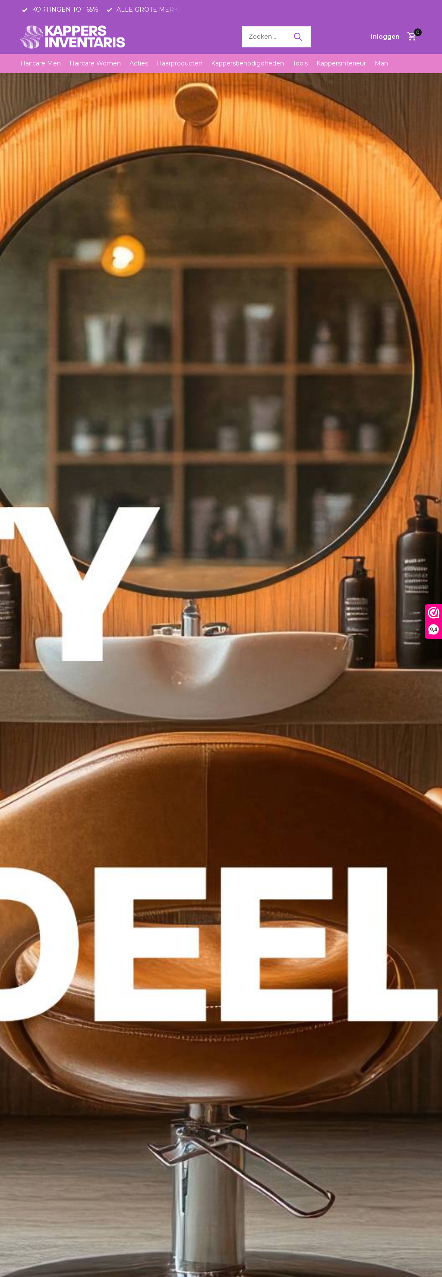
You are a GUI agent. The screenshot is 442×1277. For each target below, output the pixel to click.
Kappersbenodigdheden (247, 63)
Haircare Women (95, 63)
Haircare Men (40, 63)
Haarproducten (179, 63)
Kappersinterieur (341, 63)
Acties (138, 63)
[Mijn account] (385, 36)
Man (381, 63)
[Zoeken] (276, 36)
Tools (300, 63)
